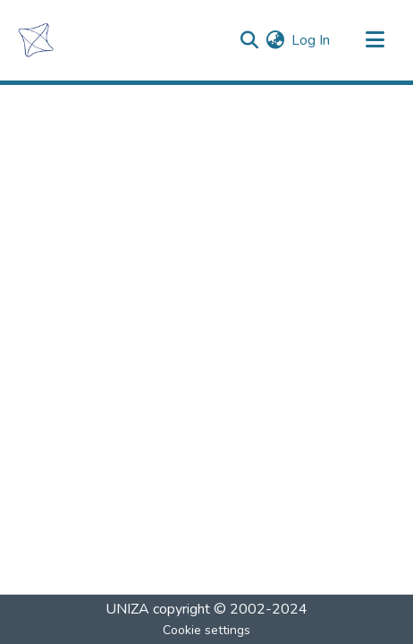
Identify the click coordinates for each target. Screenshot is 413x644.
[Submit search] (249, 40)
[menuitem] (275, 40)
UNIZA (127, 609)
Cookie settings (206, 630)
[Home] (35, 40)
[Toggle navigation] (375, 40)
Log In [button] (311, 40)
